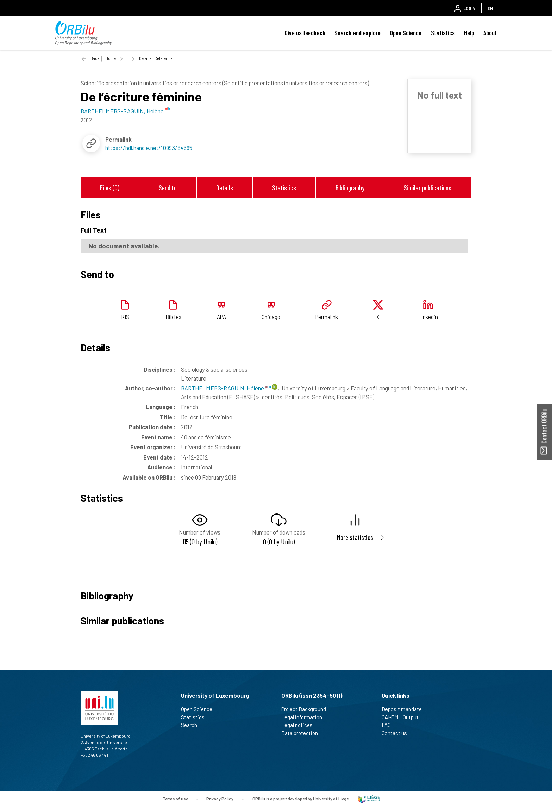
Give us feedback (304, 33)
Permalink (326, 317)
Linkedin (428, 317)
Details (224, 188)
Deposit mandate (405, 709)
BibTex (173, 317)
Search (192, 725)
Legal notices (300, 725)
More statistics (355, 537)
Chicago (271, 317)
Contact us (397, 733)
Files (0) (109, 188)
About (490, 33)
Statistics (443, 33)
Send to (168, 188)
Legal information (304, 717)
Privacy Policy (219, 798)
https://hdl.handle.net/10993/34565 (148, 147)
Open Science (405, 33)
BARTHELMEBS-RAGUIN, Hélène (226, 388)
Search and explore (357, 33)
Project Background (306, 709)
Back (94, 58)
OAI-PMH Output (403, 717)
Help (469, 33)
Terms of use (175, 798)
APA (221, 317)
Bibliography (349, 188)
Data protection (302, 733)
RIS (125, 317)
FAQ (389, 725)
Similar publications (427, 188)
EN (490, 8)
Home (111, 58)
